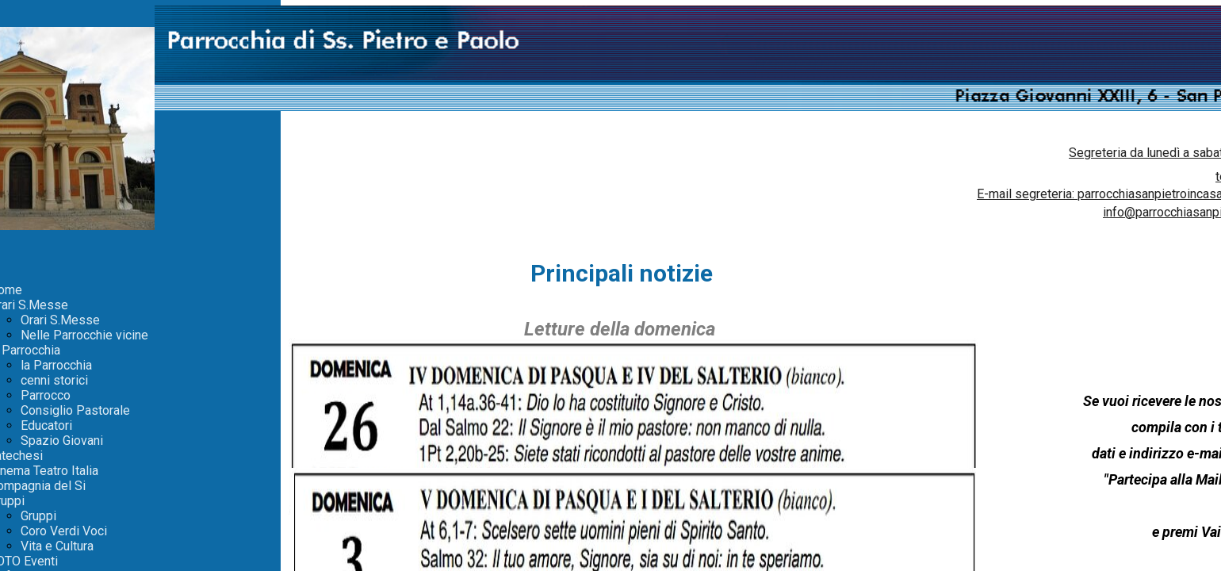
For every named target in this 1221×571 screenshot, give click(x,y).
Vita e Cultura (57, 546)
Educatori (46, 425)
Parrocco (46, 395)
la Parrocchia (56, 365)
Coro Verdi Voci (64, 530)
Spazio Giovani (62, 440)
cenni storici (54, 380)
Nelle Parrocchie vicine (84, 335)
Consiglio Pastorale (75, 410)
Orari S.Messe (60, 320)
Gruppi (38, 515)
